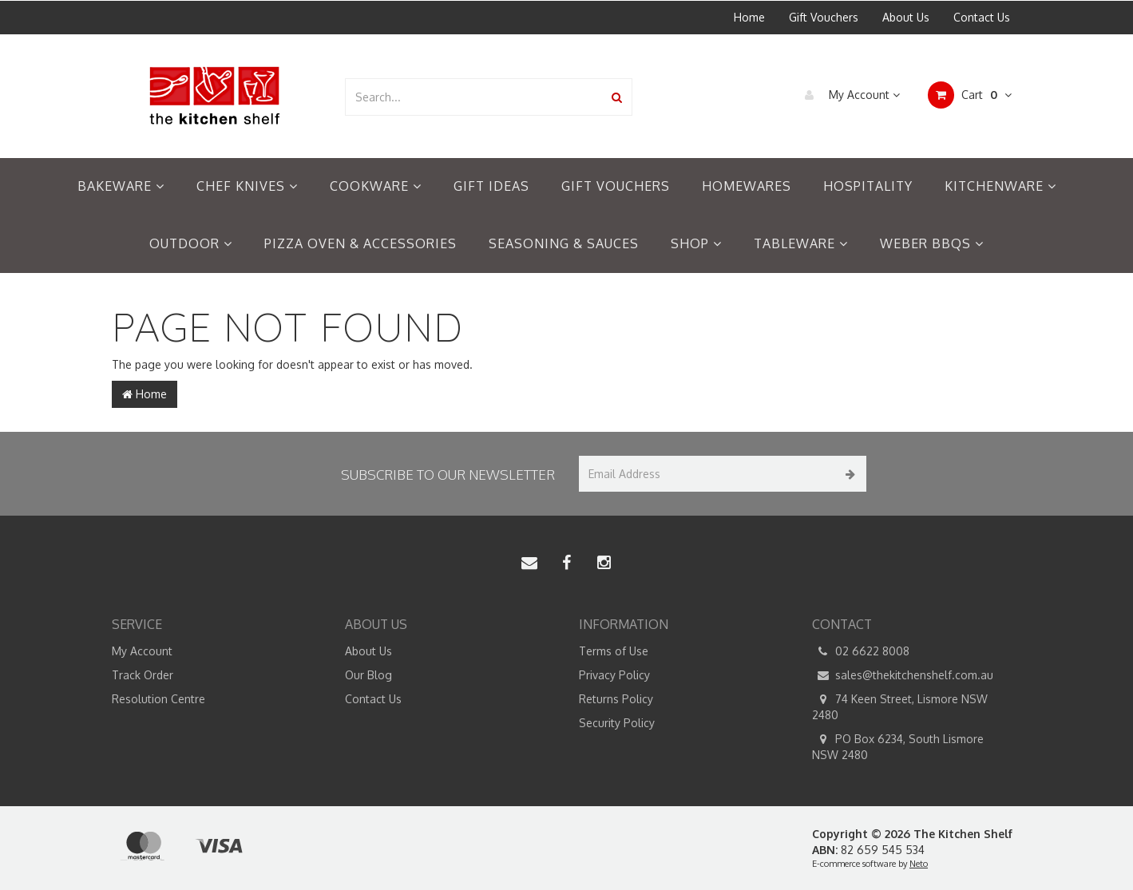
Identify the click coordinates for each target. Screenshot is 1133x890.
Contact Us (981, 17)
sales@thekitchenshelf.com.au (902, 675)
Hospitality (868, 186)
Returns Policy (616, 699)
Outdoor (190, 243)
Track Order (142, 675)
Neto (918, 863)
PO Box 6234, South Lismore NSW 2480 (898, 746)
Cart (970, 95)
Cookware (376, 186)
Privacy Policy (614, 675)
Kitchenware (1000, 186)
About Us (905, 17)
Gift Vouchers (823, 17)
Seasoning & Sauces (564, 243)
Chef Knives (247, 186)
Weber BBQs (932, 243)
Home (749, 17)
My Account (848, 95)
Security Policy (617, 723)
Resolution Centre (158, 699)
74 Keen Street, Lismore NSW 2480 (900, 706)
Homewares (746, 186)
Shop (696, 243)
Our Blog (368, 675)
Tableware (801, 243)
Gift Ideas (491, 186)
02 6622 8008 (860, 651)
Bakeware (120, 186)
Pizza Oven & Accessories (360, 243)
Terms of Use (613, 651)
